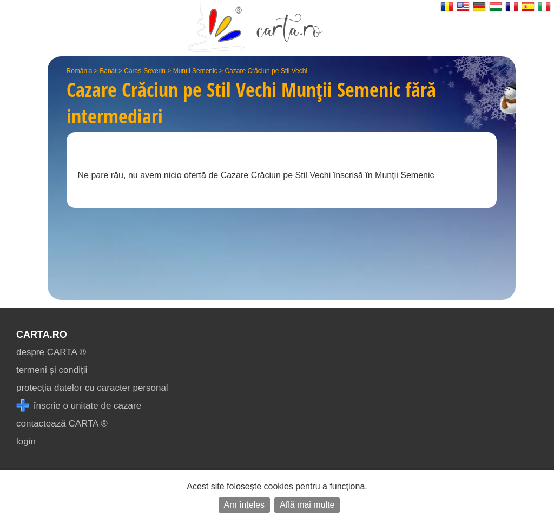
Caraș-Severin (145, 71)
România (80, 71)
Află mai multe (307, 504)
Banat (108, 71)
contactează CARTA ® (62, 423)
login (26, 441)
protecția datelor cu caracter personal (92, 388)
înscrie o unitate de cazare (78, 406)
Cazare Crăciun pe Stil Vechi (266, 71)
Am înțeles (244, 504)
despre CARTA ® (51, 352)
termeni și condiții (51, 370)
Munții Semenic (195, 71)
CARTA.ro (41, 334)
